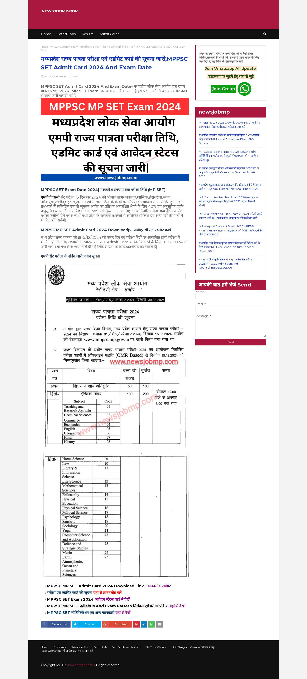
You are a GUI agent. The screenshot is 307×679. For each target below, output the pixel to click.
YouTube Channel (156, 647)
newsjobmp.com (80, 665)
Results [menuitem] (87, 34)
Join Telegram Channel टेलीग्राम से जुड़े (193, 647)
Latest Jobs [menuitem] (66, 34)
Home (44, 46)
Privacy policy (79, 647)
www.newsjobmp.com (64, 46)
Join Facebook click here (126, 647)
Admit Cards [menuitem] (109, 34)
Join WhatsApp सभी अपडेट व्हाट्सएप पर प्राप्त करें (67, 650)
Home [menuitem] (46, 34)
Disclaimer (59, 647)
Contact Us (100, 647)
